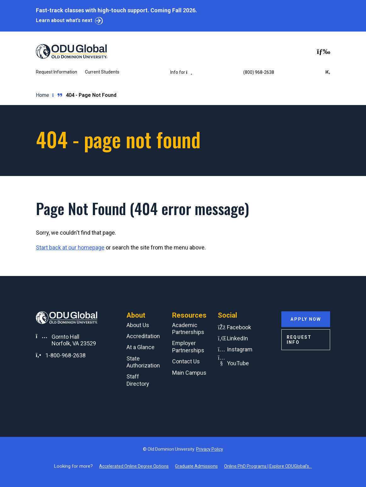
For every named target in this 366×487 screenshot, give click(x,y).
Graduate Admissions (196, 466)
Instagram (239, 349)
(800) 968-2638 (258, 72)
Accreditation (143, 336)
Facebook (239, 327)
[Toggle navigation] (323, 51)
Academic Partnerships (188, 329)
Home (42, 95)
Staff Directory (138, 380)
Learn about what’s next (64, 20)
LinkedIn (237, 338)
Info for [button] (181, 72)
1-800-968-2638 (65, 355)
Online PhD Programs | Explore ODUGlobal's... (268, 466)
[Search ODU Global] (327, 72)
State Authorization (143, 362)
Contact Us (186, 361)
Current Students (102, 71)
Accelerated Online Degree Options (134, 466)
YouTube (238, 363)
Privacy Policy (209, 449)
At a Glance (141, 347)
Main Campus (189, 372)
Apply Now (305, 319)
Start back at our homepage (70, 247)
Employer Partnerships (188, 347)
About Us (138, 325)
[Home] (64, 51)
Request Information (56, 71)
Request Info (299, 340)
